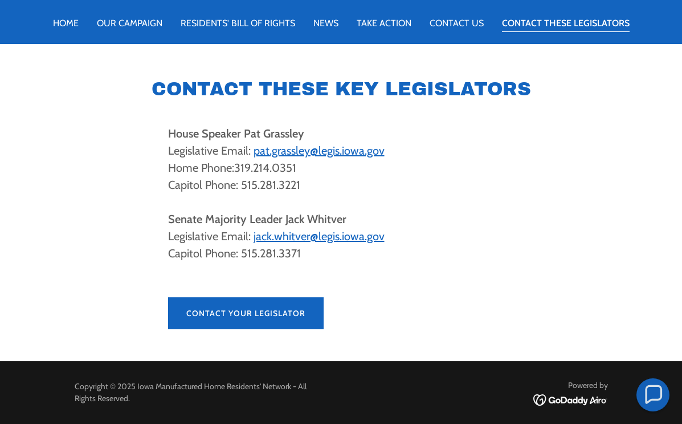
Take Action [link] (384, 23)
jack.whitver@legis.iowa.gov (319, 236)
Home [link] (66, 23)
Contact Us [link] (457, 23)
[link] (570, 399)
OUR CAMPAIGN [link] (129, 23)
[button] (652, 394)
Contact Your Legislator (245, 313)
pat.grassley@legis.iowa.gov (319, 151)
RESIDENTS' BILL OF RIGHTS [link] (238, 23)
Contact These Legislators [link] (566, 23)
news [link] (325, 23)
